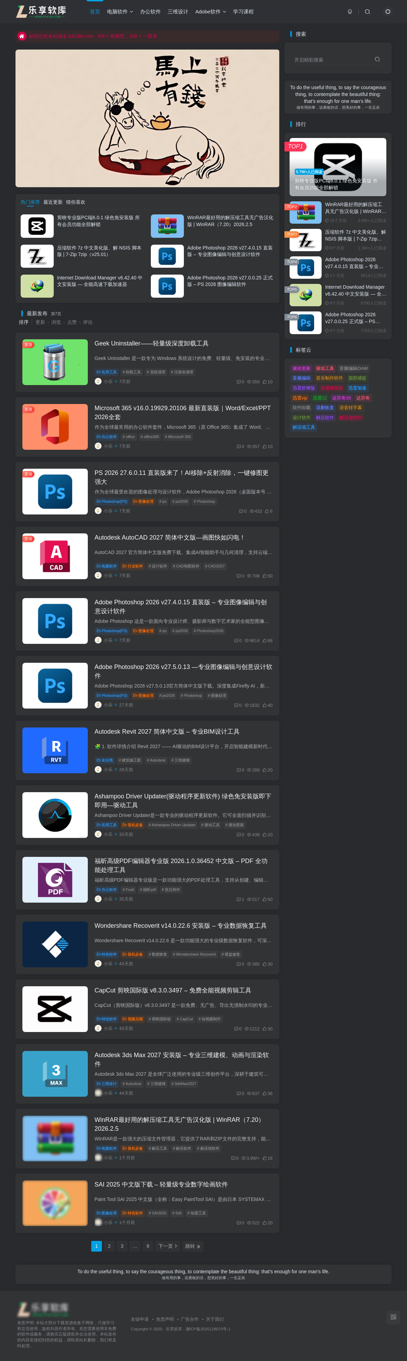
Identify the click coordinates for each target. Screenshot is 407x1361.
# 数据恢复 (158, 954)
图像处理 (143, 501)
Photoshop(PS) (112, 501)
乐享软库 (174, 1329)
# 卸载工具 (132, 372)
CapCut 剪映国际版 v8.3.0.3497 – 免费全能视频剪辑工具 (173, 990)
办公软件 (150, 11)
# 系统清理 (156, 372)
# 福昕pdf (148, 889)
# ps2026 (180, 501)
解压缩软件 (351, 417)
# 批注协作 (171, 889)
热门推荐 (30, 202)
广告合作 (190, 1319)
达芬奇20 (341, 398)
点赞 (72, 322)
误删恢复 (325, 407)
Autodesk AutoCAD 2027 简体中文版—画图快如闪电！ (170, 537)
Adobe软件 (210, 11)
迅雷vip (300, 398)
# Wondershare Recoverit (194, 954)
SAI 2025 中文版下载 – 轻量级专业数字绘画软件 (161, 1184)
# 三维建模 (180, 760)
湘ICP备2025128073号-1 (208, 1329)
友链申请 (140, 1319)
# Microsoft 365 (178, 437)
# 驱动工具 (210, 825)
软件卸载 (302, 407)
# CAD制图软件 (186, 566)
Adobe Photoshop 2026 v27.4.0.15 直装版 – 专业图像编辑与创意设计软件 (354, 266)
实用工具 (107, 372)
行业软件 (133, 566)
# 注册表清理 (182, 372)
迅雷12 (320, 398)
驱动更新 (302, 368)
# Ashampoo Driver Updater (172, 825)
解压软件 (325, 417)
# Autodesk (156, 760)
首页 (95, 11)
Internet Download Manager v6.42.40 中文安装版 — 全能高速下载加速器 (355, 293)
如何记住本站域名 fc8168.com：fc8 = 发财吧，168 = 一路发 (87, 36)
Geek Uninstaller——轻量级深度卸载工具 (152, 343)
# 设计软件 (158, 566)
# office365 (150, 437)
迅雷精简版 (332, 388)
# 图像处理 (217, 695)
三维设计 (178, 11)
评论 (88, 322)
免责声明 (165, 1319)
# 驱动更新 (235, 825)
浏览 (56, 322)
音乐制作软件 (329, 378)
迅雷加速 (357, 388)
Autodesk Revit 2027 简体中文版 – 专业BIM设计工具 (167, 731)
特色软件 (107, 954)
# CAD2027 (215, 566)
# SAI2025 (157, 1213)
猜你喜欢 (75, 202)
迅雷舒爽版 (304, 388)
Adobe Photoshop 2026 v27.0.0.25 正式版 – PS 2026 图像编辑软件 (350, 321)
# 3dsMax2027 (183, 1084)
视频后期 (133, 1019)
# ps (163, 501)
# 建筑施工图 (130, 760)
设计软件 (302, 417)
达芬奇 (363, 398)
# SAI (176, 1213)
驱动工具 (325, 368)
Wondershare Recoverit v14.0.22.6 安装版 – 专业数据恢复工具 (181, 925)
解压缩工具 (304, 427)
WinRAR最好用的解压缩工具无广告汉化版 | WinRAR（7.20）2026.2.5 (353, 211)
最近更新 (53, 202)
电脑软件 (120, 11)
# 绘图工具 (196, 1213)
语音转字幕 (351, 407)
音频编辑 (302, 378)
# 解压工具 (158, 1148)
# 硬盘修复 (231, 954)
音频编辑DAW (354, 368)
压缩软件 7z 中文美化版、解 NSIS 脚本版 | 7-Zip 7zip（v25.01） (355, 238)
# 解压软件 (182, 1148)
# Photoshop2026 (208, 631)
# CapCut (184, 1019)
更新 (40, 322)
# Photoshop (204, 501)
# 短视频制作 (210, 1019)
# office (129, 437)
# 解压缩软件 (208, 1148)
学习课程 (243, 11)
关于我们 (215, 1319)
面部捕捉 (357, 378)
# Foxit (128, 889)
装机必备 (133, 825)
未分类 (105, 760)
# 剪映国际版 (160, 1019)
